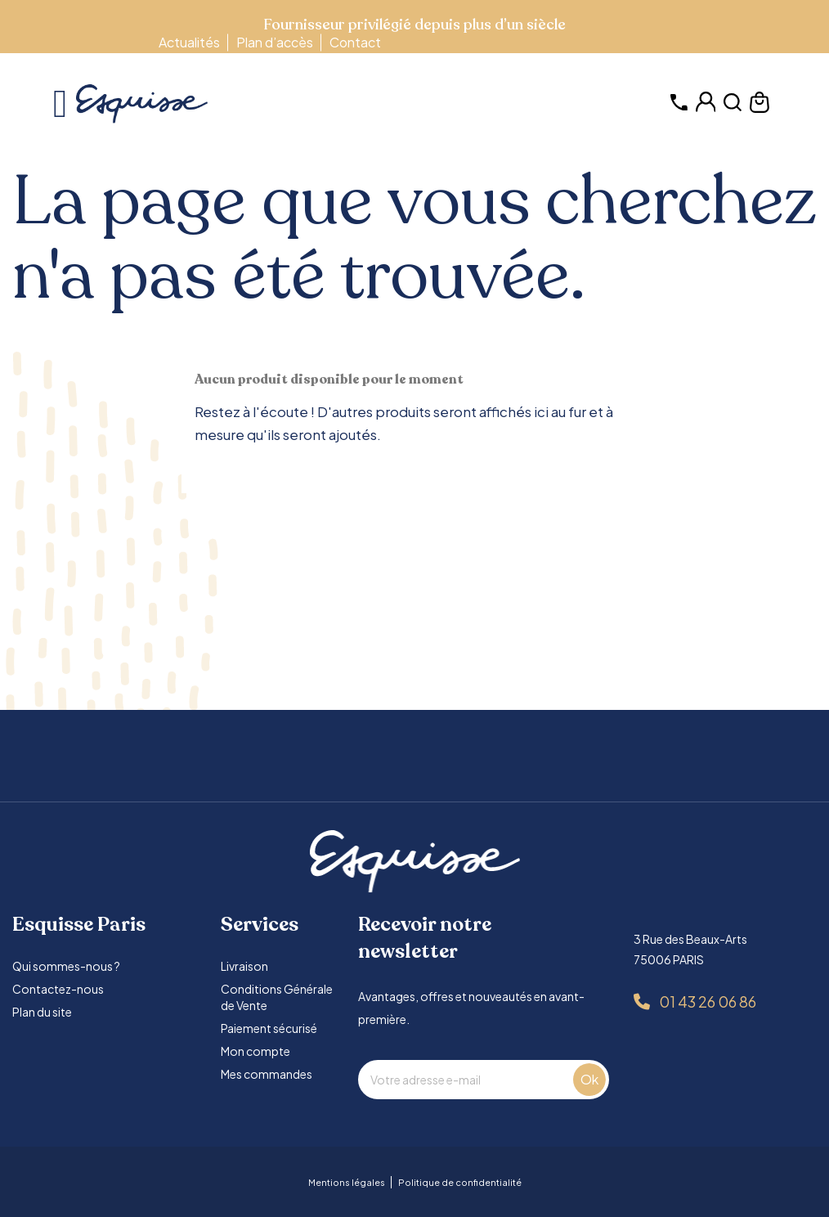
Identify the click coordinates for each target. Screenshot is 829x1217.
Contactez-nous (58, 988)
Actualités (189, 42)
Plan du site (42, 1011)
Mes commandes (266, 1074)
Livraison (244, 966)
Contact (355, 42)
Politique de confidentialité (460, 1182)
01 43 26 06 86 (707, 1001)
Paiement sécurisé (269, 1028)
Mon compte (255, 1051)
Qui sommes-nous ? (66, 966)
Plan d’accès (274, 42)
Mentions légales (346, 1182)
